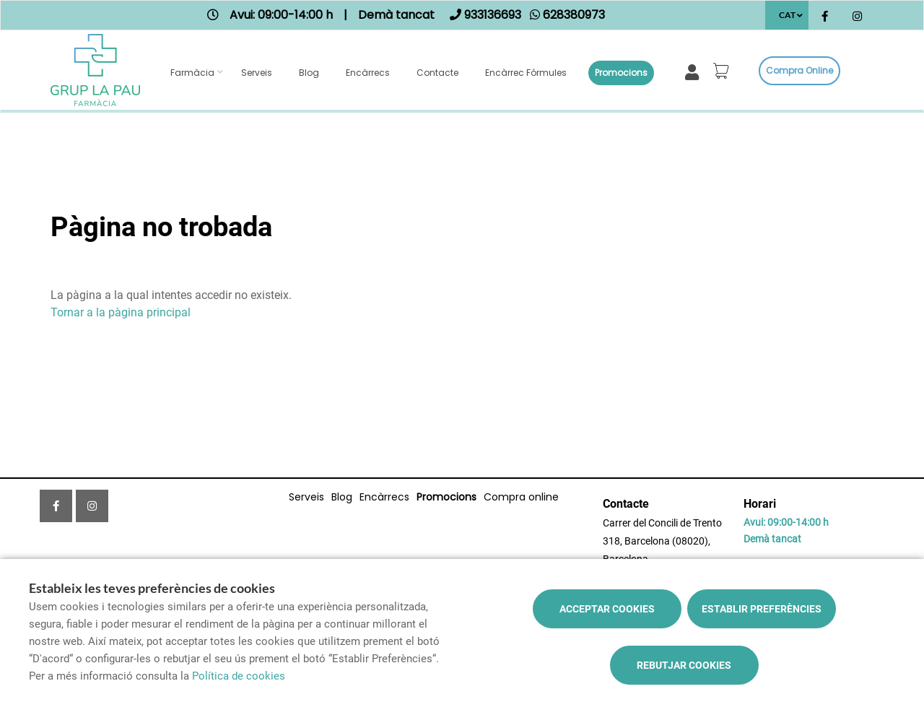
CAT (787, 14)
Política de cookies (238, 676)
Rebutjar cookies (684, 665)
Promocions (621, 72)
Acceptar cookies (607, 609)
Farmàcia (192, 72)
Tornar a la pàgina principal (121, 312)
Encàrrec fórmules (526, 72)
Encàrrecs (368, 72)
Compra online (799, 70)
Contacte (437, 72)
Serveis (256, 72)
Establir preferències (761, 609)
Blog (309, 72)
